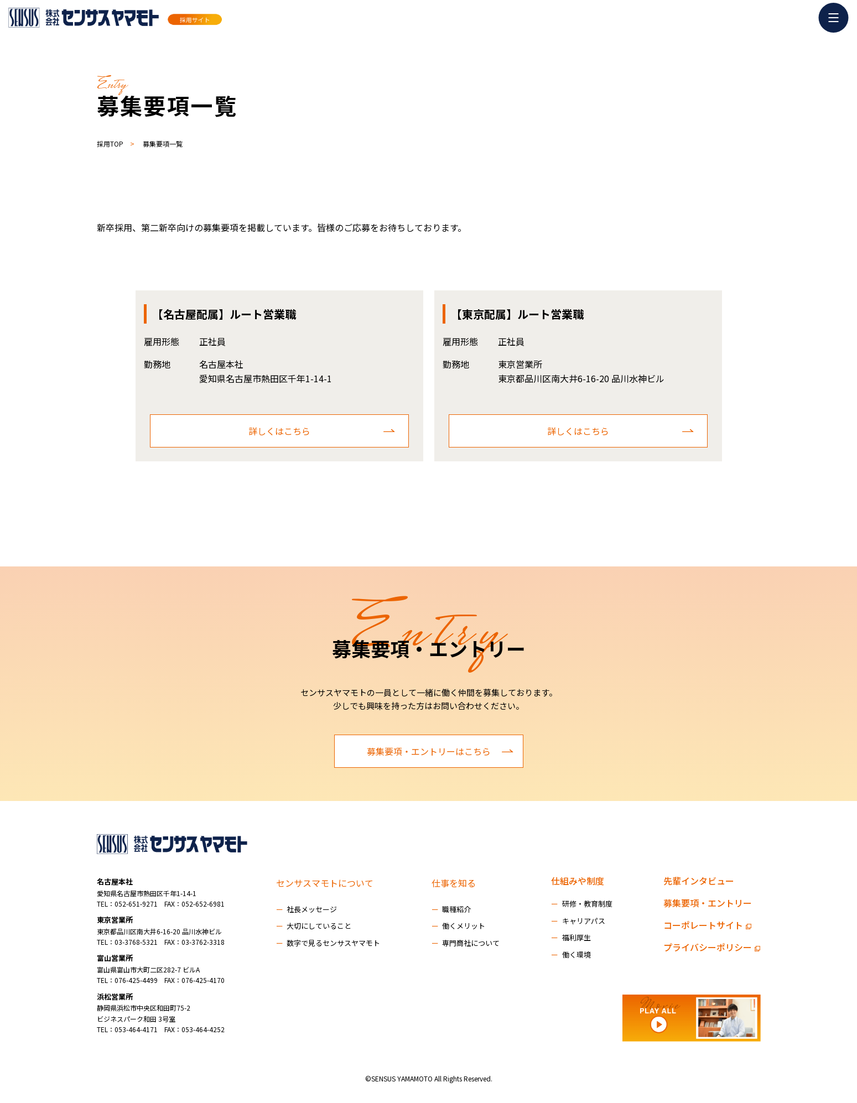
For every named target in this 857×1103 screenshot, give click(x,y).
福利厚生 (571, 937)
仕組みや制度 (577, 880)
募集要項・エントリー (707, 902)
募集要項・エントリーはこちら (440, 751)
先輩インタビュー (698, 880)
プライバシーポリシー (711, 947)
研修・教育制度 (581, 903)
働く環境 (571, 954)
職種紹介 (451, 909)
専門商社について (466, 943)
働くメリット (459, 925)
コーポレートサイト (707, 924)
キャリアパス (578, 920)
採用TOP (110, 143)
